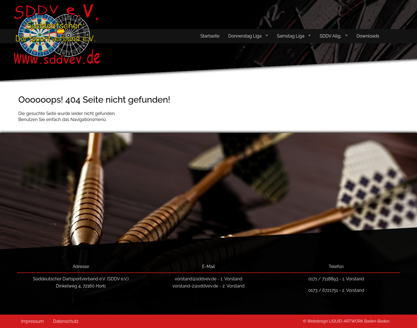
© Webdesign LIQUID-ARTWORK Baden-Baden (346, 321)
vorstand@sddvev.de (195, 278)
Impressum (32, 321)
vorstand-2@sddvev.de (195, 286)
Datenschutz (66, 321)
